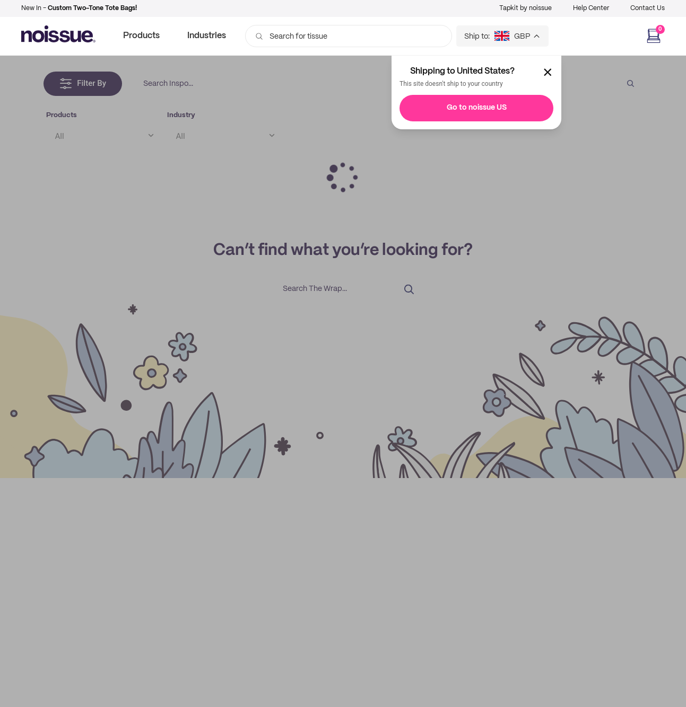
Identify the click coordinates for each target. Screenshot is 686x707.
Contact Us (647, 8)
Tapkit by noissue (525, 8)
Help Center (591, 8)
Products (141, 36)
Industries (206, 36)
